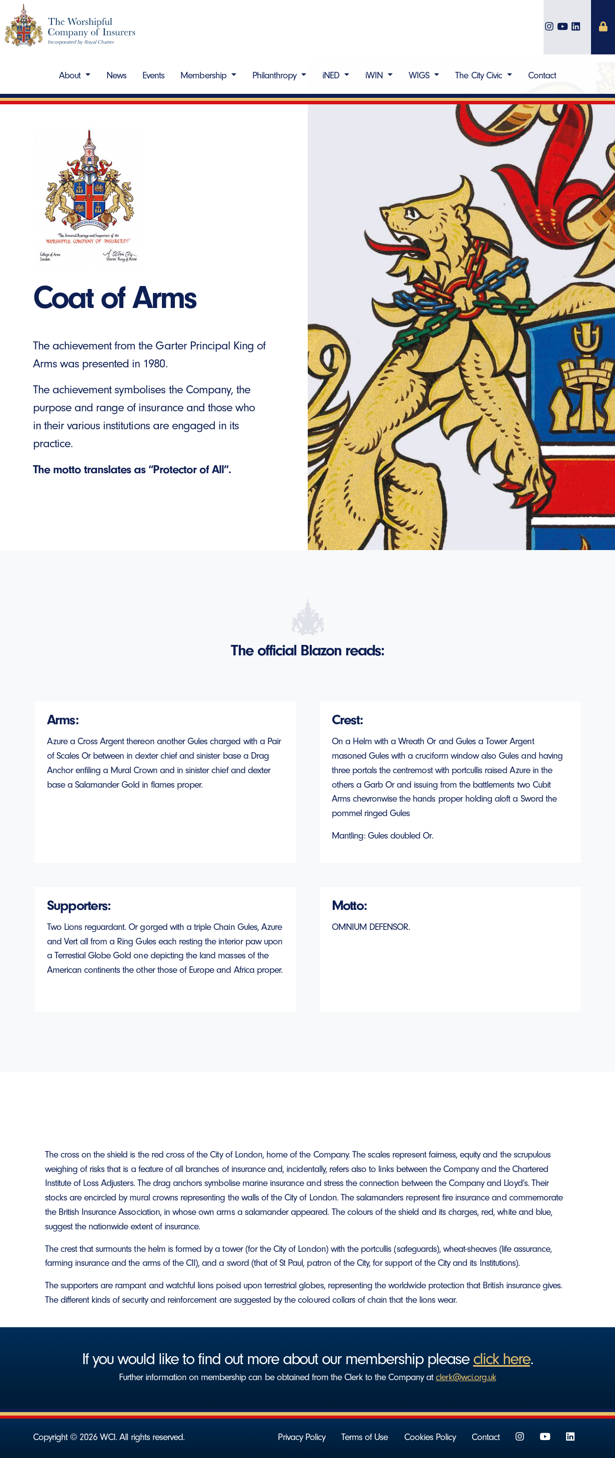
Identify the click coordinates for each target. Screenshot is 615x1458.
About (71, 75)
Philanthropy (275, 75)
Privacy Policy (301, 1437)
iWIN (375, 75)
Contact (542, 75)
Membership (204, 75)
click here (501, 1358)
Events (153, 75)
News (116, 75)
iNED (332, 75)
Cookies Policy (430, 1437)
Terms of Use (364, 1437)
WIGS (420, 75)
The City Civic (480, 75)
